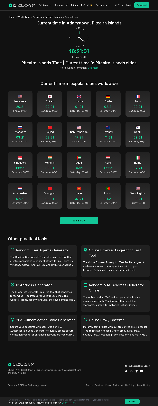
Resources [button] (61, 5)
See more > (79, 220)
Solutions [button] (45, 5)
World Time (23, 17)
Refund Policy (143, 385)
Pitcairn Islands (53, 17)
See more (93, 67)
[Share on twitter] (125, 371)
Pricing (74, 5)
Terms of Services (94, 385)
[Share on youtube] (141, 371)
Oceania (37, 17)
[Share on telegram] (136, 371)
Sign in (129, 5)
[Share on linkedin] (131, 371)
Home (11, 17)
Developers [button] (103, 5)
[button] (119, 5)
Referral (85, 5)
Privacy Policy (112, 385)
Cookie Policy (127, 385)
